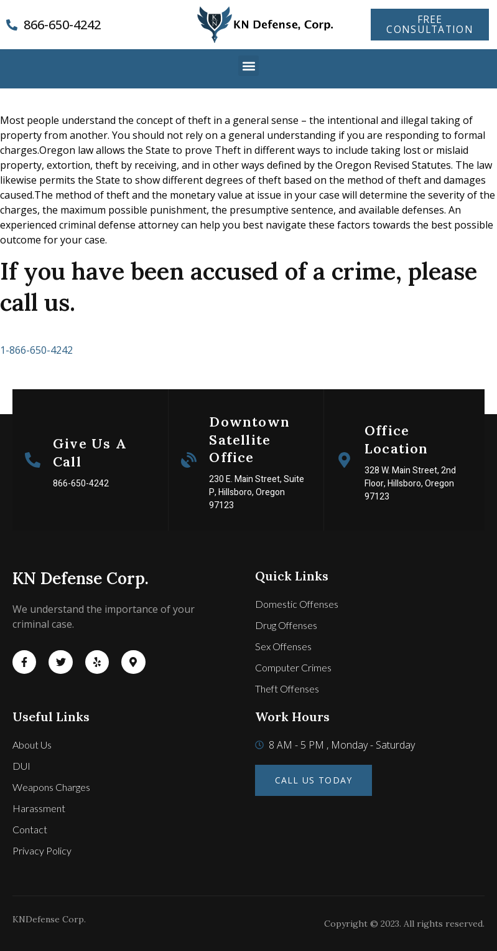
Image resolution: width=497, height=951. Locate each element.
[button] (248, 65)
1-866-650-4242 (36, 350)
